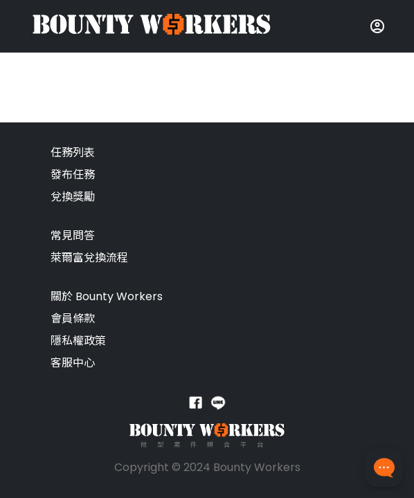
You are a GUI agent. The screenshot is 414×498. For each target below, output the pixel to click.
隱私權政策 (78, 341)
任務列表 (73, 152)
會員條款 (73, 318)
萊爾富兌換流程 (89, 258)
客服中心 (73, 363)
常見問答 (73, 235)
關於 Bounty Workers (107, 296)
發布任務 (73, 175)
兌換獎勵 (73, 197)
